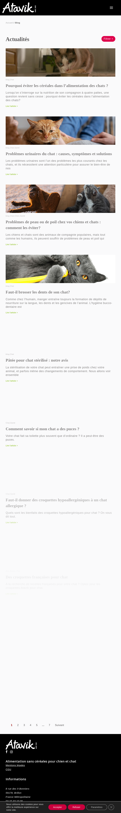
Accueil (9, 23)
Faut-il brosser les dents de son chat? (38, 298)
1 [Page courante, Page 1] (11, 725)
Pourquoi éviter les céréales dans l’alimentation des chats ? (57, 85)
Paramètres (96, 807)
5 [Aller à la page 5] (37, 725)
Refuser (76, 807)
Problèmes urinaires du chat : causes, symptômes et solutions (59, 154)
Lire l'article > (12, 106)
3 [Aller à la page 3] (24, 725)
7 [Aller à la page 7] (49, 725)
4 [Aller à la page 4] (30, 725)
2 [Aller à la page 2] (18, 725)
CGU (8, 769)
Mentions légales (15, 765)
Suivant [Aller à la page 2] (59, 725)
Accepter (57, 807)
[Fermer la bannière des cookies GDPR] (111, 807)
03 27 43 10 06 (14, 801)
